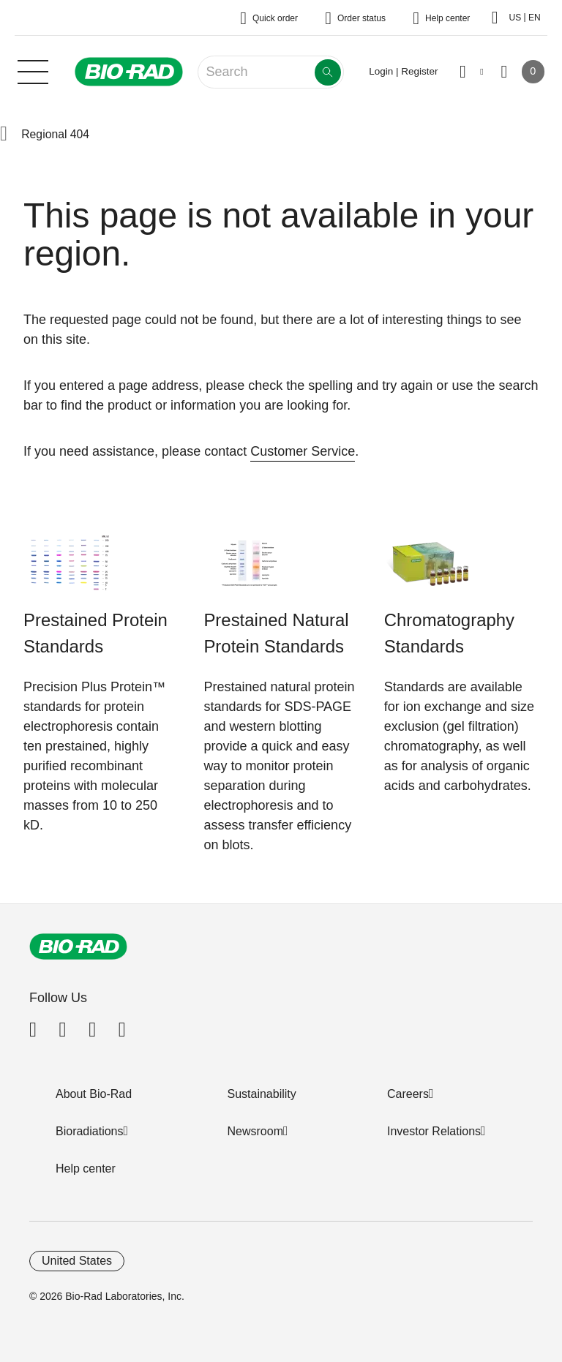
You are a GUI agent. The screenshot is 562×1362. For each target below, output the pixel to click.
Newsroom (255, 1131)
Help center (86, 1168)
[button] (3, 134)
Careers (408, 1094)
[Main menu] (33, 70)
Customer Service (302, 451)
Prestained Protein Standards (95, 633)
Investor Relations (434, 1131)
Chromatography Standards (449, 633)
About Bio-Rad (94, 1094)
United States (77, 1260)
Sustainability (262, 1094)
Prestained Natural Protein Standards (275, 633)
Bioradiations (90, 1131)
